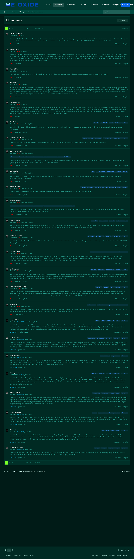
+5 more (124, 305)
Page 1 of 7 (39, 28)
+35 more (124, 412)
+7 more (124, 269)
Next (26, 28)
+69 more (124, 393)
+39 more (124, 373)
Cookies (25, 555)
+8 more (124, 287)
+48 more (124, 320)
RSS (32, 555)
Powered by (118, 555)
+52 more (124, 430)
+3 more (124, 122)
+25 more (124, 338)
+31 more (124, 448)
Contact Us (17, 555)
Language (8, 555)
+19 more (124, 355)
